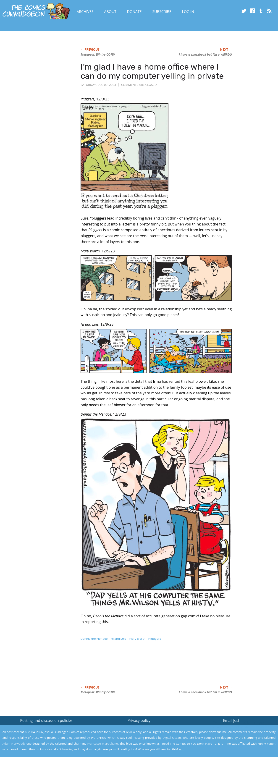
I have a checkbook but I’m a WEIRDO (205, 54)
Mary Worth (137, 638)
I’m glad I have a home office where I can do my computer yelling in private (152, 71)
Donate (134, 11)
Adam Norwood (13, 743)
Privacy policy (139, 720)
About (110, 11)
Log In (188, 11)
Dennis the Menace (94, 638)
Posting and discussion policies (46, 720)
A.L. (181, 749)
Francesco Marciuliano (102, 743)
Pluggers (154, 638)
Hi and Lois (118, 638)
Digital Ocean (172, 738)
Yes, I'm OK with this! (239, 740)
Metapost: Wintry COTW (98, 54)
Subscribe (161, 11)
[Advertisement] (164, 668)
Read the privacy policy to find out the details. (237, 728)
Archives (85, 11)
